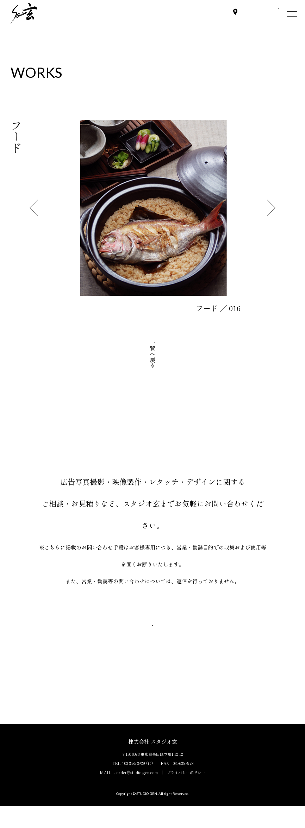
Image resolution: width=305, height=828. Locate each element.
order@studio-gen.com (137, 794)
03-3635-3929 (134, 785)
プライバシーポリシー (186, 794)
